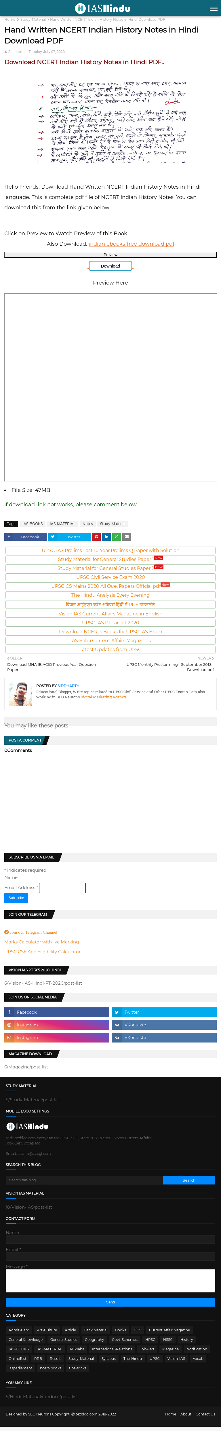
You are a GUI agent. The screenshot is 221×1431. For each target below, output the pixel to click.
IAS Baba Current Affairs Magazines (111, 640)
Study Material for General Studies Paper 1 (110, 559)
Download (110, 266)
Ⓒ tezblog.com (84, 1418)
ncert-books (50, 1372)
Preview (110, 255)
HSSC (168, 1344)
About (185, 1418)
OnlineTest (17, 1363)
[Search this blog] (84, 1180)
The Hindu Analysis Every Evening (110, 595)
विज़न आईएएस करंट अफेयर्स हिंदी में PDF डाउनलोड (110, 604)
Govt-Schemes (125, 1344)
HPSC (150, 1344)
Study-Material (33, 19)
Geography (94, 1344)
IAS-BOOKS (32, 524)
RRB (38, 1363)
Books (120, 1334)
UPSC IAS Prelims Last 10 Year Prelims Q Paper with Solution (111, 550)
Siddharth (16, 51)
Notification (196, 1353)
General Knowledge (26, 1344)
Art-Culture (47, 1334)
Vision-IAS (176, 1363)
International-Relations (112, 1353)
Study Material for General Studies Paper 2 (110, 568)
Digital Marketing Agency (103, 697)
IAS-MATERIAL (62, 524)
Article (70, 1334)
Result (55, 1363)
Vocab (198, 1363)
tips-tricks (77, 1372)
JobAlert (147, 1353)
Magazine (170, 1353)
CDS (137, 1334)
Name (11, 877)
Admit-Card (19, 1334)
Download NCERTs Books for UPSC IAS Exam (110, 631)
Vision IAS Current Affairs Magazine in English (111, 614)
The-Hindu (132, 1363)
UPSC (155, 1363)
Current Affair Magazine (169, 1334)
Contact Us (205, 1418)
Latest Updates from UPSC (110, 649)
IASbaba (77, 1353)
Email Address (21, 887)
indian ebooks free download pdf (131, 244)
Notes (88, 524)
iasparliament (20, 1372)
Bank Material (95, 1334)
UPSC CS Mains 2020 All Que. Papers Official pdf (110, 586)
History (186, 1344)
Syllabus (109, 1363)
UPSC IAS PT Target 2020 (110, 623)
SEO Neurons (39, 1418)
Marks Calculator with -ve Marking (41, 942)
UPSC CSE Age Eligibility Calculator (42, 951)
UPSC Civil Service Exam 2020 (110, 577)
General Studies (63, 1344)
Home (9, 19)
